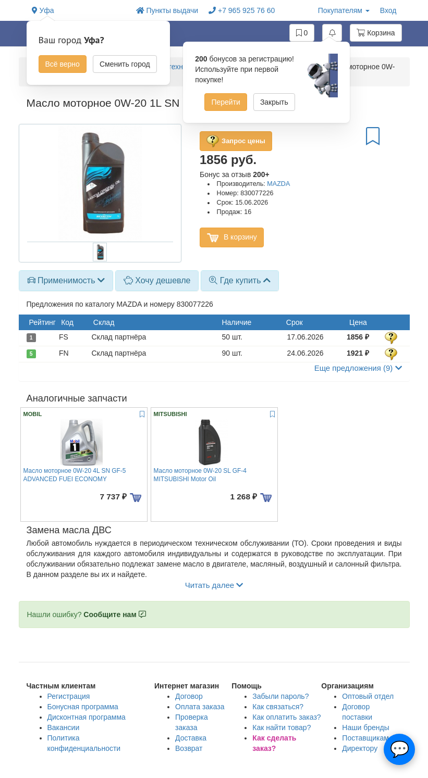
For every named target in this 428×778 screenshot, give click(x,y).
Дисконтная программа (86, 717)
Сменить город (125, 64)
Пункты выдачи (167, 10)
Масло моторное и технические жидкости (174, 66)
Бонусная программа (82, 706)
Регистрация (68, 696)
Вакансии (63, 727)
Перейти (225, 102)
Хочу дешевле (157, 280)
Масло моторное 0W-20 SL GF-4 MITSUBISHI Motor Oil (200, 474)
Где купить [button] (240, 280)
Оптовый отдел (368, 696)
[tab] (66, 281)
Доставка (190, 738)
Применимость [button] (66, 280)
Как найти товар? (281, 727)
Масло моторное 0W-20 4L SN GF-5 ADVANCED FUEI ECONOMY (74, 474)
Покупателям (344, 10)
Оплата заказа (200, 706)
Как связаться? (277, 706)
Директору (359, 748)
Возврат (189, 748)
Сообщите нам (114, 614)
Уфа (43, 10)
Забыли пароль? (280, 696)
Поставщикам (365, 738)
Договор (189, 696)
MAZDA (278, 183)
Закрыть (274, 102)
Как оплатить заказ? (286, 717)
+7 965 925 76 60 (242, 10)
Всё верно (62, 64)
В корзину (231, 237)
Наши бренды (365, 727)
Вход (388, 10)
